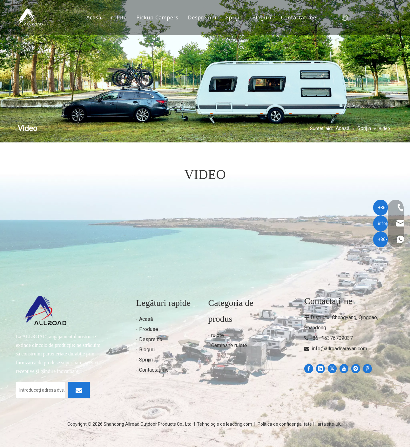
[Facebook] (308, 368)
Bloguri (263, 17)
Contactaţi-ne (300, 17)
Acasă (96, 17)
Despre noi (204, 17)
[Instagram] (355, 368)
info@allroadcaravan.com (339, 349)
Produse (148, 329)
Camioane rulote (229, 345)
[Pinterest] (367, 368)
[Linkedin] (320, 368)
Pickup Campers (159, 17)
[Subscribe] (79, 390)
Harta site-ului (329, 424)
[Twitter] (332, 368)
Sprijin (236, 17)
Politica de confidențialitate (285, 424)
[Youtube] (343, 368)
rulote (121, 17)
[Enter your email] (40, 390)
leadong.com (239, 424)
